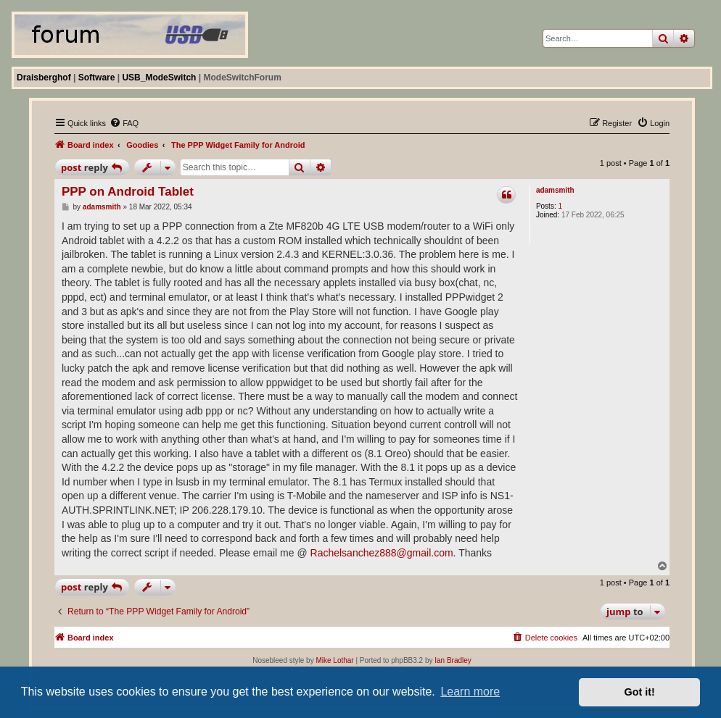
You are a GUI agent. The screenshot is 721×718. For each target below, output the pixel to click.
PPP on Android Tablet (128, 192)
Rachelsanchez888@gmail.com (381, 553)
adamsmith (555, 190)
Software (96, 77)
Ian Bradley (452, 660)
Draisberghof (44, 77)
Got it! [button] (640, 692)
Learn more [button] (470, 691)
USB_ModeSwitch (159, 77)
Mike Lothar (334, 660)
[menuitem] (124, 123)
